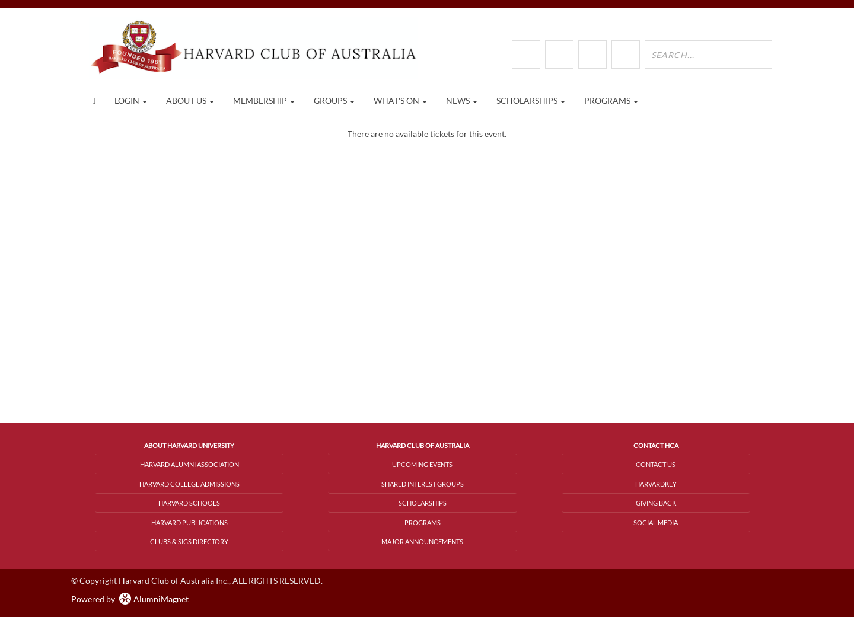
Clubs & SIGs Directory (189, 541)
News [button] (461, 100)
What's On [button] (400, 100)
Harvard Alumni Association (189, 464)
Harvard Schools (189, 503)
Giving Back (656, 503)
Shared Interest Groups (422, 484)
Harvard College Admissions (189, 484)
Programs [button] (611, 100)
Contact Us (655, 464)
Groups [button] (334, 100)
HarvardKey (656, 484)
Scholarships (423, 503)
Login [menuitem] (130, 100)
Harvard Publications (189, 522)
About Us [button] (190, 100)
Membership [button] (264, 100)
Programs (422, 522)
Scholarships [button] (530, 100)
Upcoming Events (422, 464)
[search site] (708, 54)
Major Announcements (422, 541)
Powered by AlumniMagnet (130, 599)
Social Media (655, 522)
